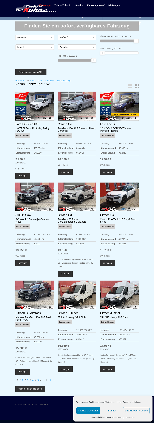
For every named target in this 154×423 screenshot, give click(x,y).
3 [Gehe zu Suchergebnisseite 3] (27, 380)
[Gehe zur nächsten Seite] (54, 380)
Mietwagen (114, 5)
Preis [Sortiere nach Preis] (32, 80)
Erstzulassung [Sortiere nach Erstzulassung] (64, 80)
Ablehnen (111, 410)
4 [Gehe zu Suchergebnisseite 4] (33, 380)
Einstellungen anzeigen (136, 410)
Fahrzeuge (45, 5)
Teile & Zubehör (62, 5)
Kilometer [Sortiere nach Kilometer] (49, 80)
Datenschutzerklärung (115, 417)
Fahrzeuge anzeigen (30, 72)
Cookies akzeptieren (88, 410)
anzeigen (22, 175)
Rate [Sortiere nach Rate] (40, 80)
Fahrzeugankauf (96, 5)
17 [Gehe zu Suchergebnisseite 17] (49, 380)
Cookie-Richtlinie (98, 417)
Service (79, 5)
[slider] (93, 60)
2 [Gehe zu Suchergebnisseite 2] (22, 380)
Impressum (130, 417)
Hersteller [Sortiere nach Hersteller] (19, 80)
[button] (51, 37)
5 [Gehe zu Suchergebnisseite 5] (38, 380)
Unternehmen (46, 12)
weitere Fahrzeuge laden (30, 389)
